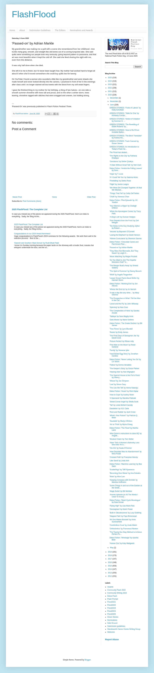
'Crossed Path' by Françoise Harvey (124, 457)
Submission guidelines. (116, 626)
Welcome (111, 632)
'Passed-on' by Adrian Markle (121, 247)
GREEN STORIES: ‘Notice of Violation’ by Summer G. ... (125, 120)
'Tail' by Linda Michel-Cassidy (121, 405)
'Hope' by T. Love (116, 174)
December (114, 98)
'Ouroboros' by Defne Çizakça (121, 161)
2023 (110, 84)
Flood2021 (111, 602)
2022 (110, 88)
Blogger (88, 660)
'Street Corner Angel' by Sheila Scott (124, 402)
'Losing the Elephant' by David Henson (125, 235)
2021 (110, 91)
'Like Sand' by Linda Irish (119, 461)
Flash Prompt (112, 599)
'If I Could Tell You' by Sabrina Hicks (124, 177)
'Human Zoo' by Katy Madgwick (122, 543)
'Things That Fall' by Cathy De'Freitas (124, 193)
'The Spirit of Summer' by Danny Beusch (125, 271)
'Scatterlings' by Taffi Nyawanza (122, 470)
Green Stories (112, 617)
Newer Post (17, 197)
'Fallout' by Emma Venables (120, 365)
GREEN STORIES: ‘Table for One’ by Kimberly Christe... (124, 114)
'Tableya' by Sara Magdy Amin (121, 316)
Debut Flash (112, 596)
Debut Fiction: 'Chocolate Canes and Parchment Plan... (124, 243)
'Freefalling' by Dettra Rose (120, 181)
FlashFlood (34, 14)
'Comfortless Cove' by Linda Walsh (123, 525)
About (22, 30)
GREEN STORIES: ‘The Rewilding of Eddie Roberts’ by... (124, 125)
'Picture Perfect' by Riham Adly (122, 341)
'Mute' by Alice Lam (117, 477)
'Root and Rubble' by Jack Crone (122, 412)
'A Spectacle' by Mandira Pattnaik (123, 398)
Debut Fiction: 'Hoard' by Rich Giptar (124, 391)
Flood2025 (111, 614)
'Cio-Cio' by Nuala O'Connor (121, 448)
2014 (110, 569)
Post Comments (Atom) (32, 201)
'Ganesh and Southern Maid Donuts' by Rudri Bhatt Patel (36, 243)
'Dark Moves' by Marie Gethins (122, 320)
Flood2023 (111, 608)
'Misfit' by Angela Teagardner (121, 275)
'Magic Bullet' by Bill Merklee (121, 491)
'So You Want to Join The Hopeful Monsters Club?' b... (123, 261)
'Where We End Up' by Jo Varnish (123, 289)
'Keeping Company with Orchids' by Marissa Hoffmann (124, 481)
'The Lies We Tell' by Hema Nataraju (124, 388)
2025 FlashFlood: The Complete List (29, 209)
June (112, 105)
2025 (110, 78)
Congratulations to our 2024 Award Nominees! (32, 234)
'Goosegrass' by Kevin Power (121, 509)
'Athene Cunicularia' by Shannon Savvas (126, 238)
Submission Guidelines (39, 30)
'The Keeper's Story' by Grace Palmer (124, 368)
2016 (110, 562)
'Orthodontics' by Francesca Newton (124, 529)
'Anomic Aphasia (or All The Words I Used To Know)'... (124, 496)
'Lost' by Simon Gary (118, 384)
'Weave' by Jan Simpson (119, 381)
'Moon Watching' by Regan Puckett (123, 256)
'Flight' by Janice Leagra (119, 184)
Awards (110, 587)
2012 (110, 576)
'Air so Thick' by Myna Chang (121, 424)
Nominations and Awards (81, 30)
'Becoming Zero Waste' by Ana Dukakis (125, 473)
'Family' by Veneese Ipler (119, 350)
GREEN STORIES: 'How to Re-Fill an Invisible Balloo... (124, 131)
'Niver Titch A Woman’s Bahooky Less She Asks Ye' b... (124, 444)
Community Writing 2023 (117, 593)
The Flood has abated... (119, 152)
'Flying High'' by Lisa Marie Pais (122, 506)
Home (12, 30)
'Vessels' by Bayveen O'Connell (122, 232)
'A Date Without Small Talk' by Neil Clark (125, 165)
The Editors (60, 30)
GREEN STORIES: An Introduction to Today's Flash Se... (124, 148)
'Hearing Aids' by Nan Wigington (122, 372)
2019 (110, 552)
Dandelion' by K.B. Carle (119, 408)
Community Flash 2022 (116, 590)
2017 (110, 559)
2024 (110, 81)
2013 (110, 573)
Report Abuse (112, 639)
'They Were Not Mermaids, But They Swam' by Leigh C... (124, 252)
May (112, 548)
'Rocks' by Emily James (119, 332)
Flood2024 (111, 611)
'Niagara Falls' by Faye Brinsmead (123, 516)
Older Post (91, 197)
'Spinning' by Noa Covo (119, 307)
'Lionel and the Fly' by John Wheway (124, 304)
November (114, 101)
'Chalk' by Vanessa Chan (119, 197)
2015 (110, 566)
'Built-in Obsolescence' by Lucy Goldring (125, 513)
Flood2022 (111, 605)
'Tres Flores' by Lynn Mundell (121, 329)
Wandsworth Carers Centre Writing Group (123, 629)
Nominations (112, 620)
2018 (110, 555)
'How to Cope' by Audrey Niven (122, 395)
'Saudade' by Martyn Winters (121, 421)
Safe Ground (112, 623)
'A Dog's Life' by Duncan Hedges (122, 217)
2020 (110, 95)
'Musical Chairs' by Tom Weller (122, 439)
